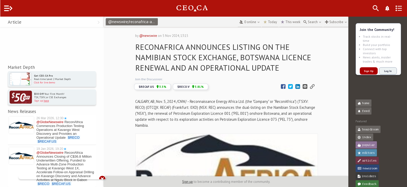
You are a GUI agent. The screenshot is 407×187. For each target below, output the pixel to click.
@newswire (153, 36)
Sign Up (369, 71)
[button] (5, 23)
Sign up (192, 181)
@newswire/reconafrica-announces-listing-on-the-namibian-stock (143, 21)
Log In (388, 71)
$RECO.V (195, 87)
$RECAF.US (158, 87)
